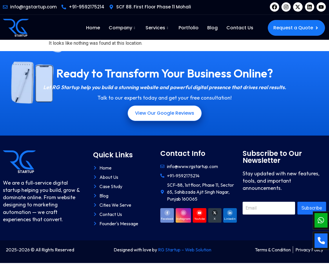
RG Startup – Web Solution (184, 250)
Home (93, 27)
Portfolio (189, 27)
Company (122, 27)
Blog (212, 27)
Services (157, 27)
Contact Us (239, 27)
